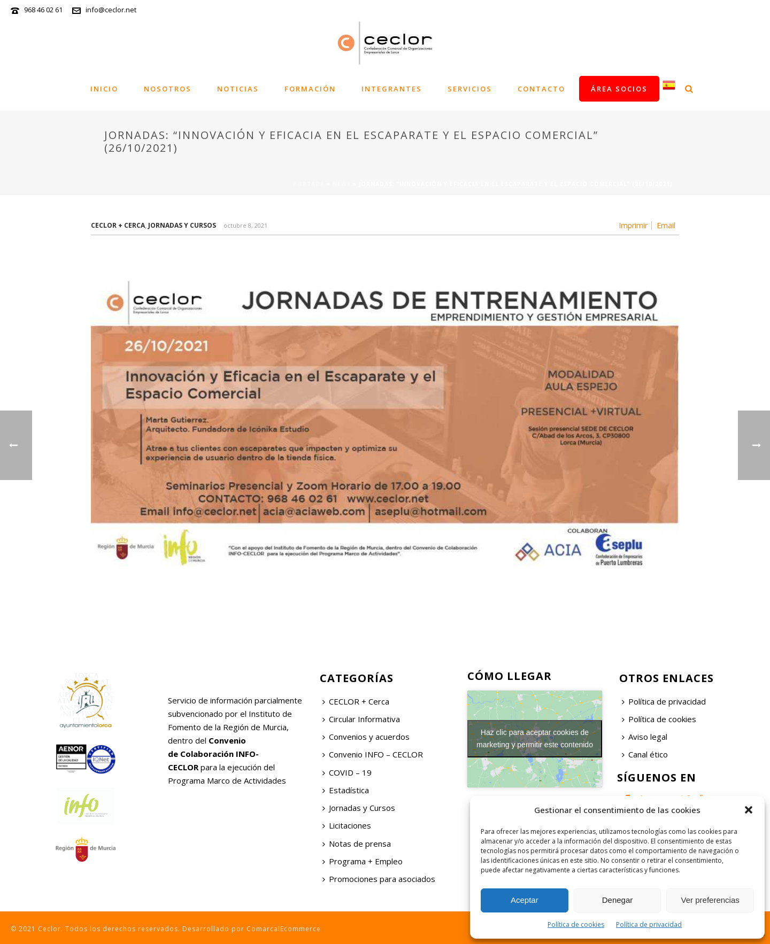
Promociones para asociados (378, 878)
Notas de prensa (356, 843)
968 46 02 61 (43, 9)
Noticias (238, 89)
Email (666, 225)
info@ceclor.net (111, 9)
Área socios (619, 89)
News (342, 184)
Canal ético (645, 754)
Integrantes (391, 89)
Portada (309, 184)
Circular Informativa (361, 719)
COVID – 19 (347, 772)
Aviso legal (644, 736)
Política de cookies (576, 924)
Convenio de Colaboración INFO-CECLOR (213, 753)
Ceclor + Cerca (118, 225)
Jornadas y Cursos (182, 225)
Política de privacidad (649, 924)
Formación (310, 89)
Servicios (470, 89)
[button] (748, 809)
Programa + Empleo (362, 861)
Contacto (541, 89)
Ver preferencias (710, 899)
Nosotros (167, 89)
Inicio (104, 89)
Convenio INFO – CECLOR (372, 754)
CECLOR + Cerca (355, 701)
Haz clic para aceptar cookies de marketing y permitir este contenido (534, 738)
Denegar (617, 899)
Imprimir (633, 225)
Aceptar (524, 899)
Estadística (345, 790)
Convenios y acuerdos (366, 736)
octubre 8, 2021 (245, 225)
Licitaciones (346, 825)
